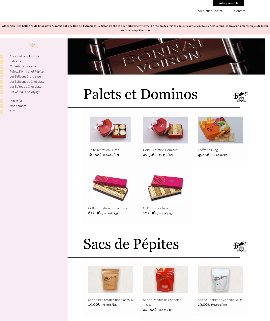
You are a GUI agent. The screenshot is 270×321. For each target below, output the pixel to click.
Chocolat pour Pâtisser (24, 56)
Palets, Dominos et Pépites (27, 71)
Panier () (16, 101)
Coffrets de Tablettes (23, 66)
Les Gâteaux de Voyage (25, 92)
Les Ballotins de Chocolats (27, 81)
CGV (12, 111)
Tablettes (16, 61)
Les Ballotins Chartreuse (25, 76)
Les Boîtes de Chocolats (25, 86)
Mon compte (18, 106)
